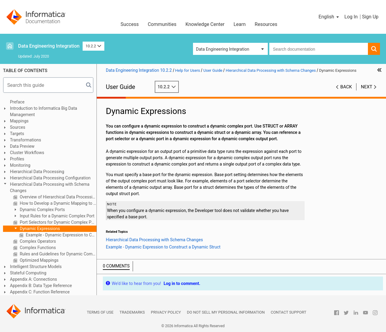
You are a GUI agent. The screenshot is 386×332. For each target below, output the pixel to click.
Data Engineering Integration (49, 46)
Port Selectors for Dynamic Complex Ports (57, 222)
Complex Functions (37, 247)
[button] (329, 17)
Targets (17, 133)
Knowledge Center (205, 24)
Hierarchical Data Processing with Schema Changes (50, 187)
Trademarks (132, 312)
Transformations (25, 140)
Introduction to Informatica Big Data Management (43, 111)
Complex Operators (37, 241)
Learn (240, 24)
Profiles (17, 159)
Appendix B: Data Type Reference (41, 285)
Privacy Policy (166, 312)
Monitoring (20, 165)
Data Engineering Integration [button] (222, 49)
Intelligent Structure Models (36, 266)
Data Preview (22, 146)
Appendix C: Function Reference (40, 291)
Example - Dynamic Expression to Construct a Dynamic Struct (60, 234)
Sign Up (370, 17)
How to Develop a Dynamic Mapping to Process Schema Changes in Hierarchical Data (57, 203)
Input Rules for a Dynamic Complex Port (56, 215)
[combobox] (318, 49)
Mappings (19, 121)
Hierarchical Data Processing (37, 171)
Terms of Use (100, 312)
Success (130, 24)
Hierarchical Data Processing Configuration (50, 177)
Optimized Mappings (39, 260)
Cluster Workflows (27, 152)
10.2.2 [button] (93, 46)
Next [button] (366, 87)
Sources (17, 127)
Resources (266, 24)
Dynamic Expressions (39, 228)
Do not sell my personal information (226, 312)
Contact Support (288, 312)
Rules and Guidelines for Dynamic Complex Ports (57, 253)
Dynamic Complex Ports (42, 209)
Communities (162, 24)
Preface (17, 102)
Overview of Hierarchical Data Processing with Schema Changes (57, 196)
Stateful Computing (28, 272)
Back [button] (346, 87)
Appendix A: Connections (33, 279)
